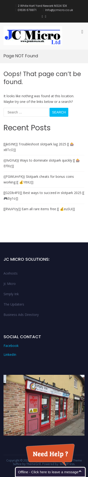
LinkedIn (10, 354)
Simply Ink (11, 294)
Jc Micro (10, 283)
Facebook (11, 345)
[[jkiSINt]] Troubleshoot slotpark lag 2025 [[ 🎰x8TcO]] (39, 147)
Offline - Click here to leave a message (48, 472)
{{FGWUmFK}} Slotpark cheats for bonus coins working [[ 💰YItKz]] (39, 179)
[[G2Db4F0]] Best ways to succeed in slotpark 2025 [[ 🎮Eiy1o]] (44, 195)
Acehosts (11, 273)
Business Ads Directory (21, 314)
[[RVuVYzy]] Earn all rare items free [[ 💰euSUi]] (39, 209)
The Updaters (14, 304)
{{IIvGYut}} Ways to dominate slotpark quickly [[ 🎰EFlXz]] (42, 163)
